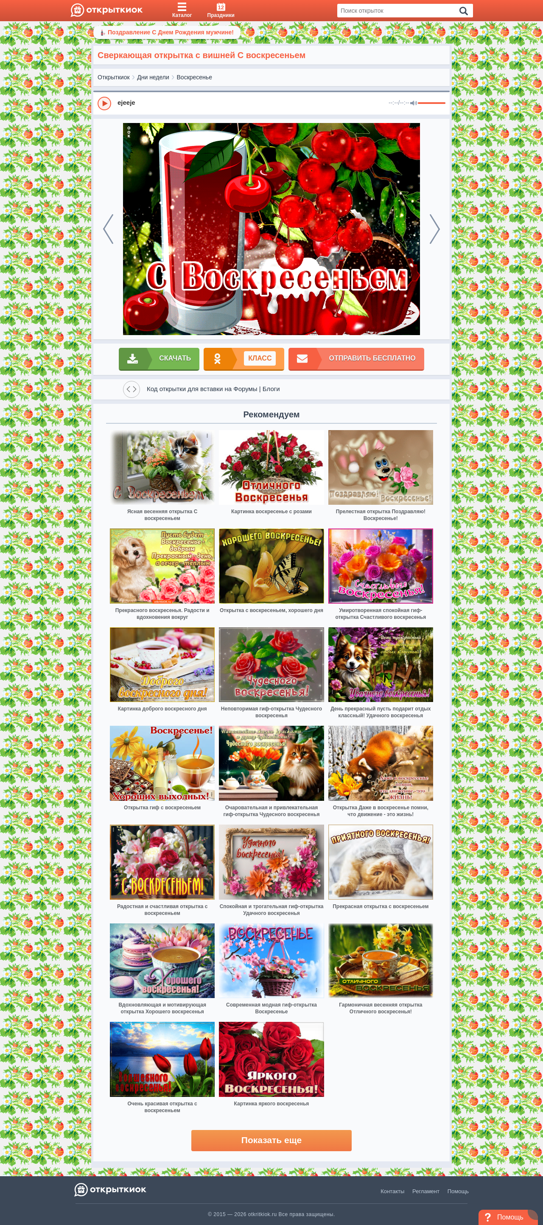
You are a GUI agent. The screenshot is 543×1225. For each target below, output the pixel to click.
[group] (271, 103)
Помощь (458, 1191)
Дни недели (153, 77)
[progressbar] (431, 103)
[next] (435, 229)
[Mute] (413, 103)
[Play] (104, 103)
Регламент (425, 1191)
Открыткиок (114, 77)
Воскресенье (194, 77)
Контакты (392, 1191)
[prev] (108, 229)
